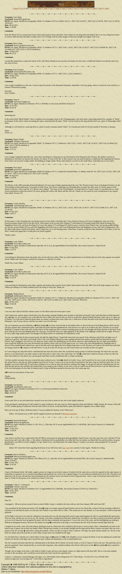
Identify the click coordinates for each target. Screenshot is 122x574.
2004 (70, 8)
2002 (82, 8)
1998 (106, 8)
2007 (51, 8)
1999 (100, 8)
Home (16, 8)
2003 (76, 8)
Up (22, 8)
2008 (45, 8)
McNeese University (69, 414)
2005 (63, 8)
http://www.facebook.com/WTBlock (36, 571)
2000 (94, 8)
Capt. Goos (66, 448)
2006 (57, 8)
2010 (33, 8)
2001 (88, 8)
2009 (39, 8)
